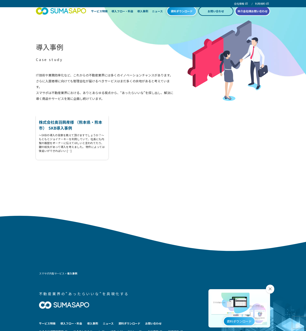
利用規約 (260, 3)
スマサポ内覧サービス (51, 273)
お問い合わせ (216, 18)
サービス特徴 (99, 18)
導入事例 (142, 18)
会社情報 (239, 3)
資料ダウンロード (182, 18)
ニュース (157, 18)
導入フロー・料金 (122, 18)
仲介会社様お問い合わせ (253, 18)
